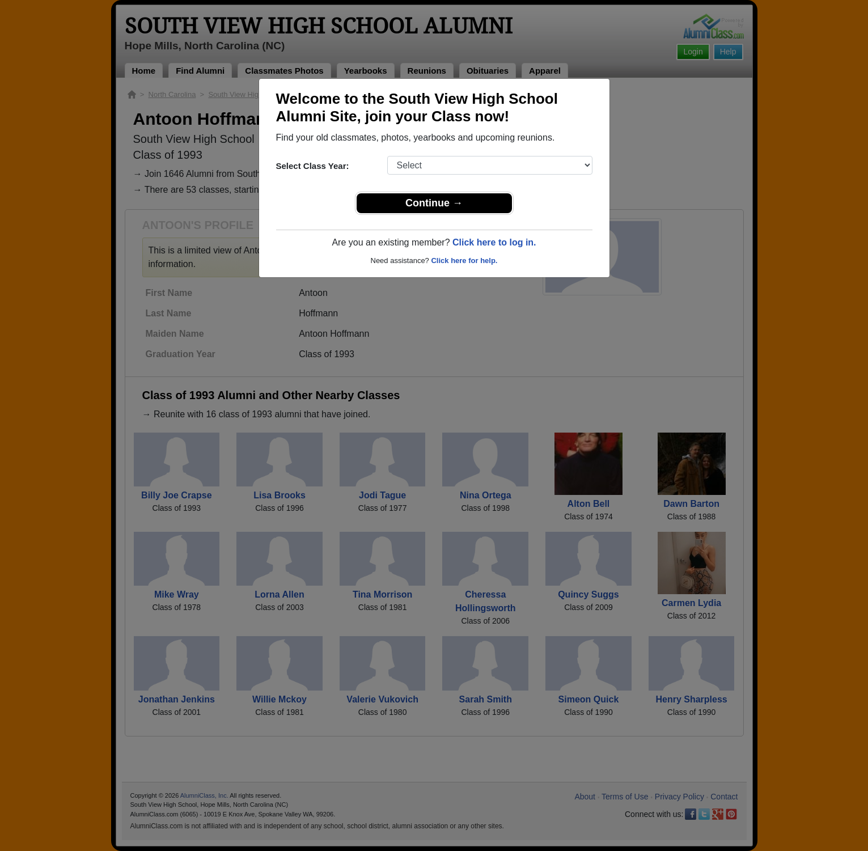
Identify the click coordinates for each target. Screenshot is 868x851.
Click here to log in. (494, 242)
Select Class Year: (312, 166)
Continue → (434, 203)
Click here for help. (464, 260)
